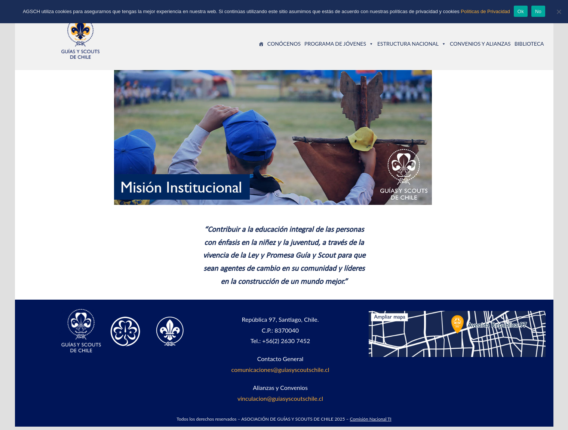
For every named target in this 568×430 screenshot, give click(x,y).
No (538, 11)
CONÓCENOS (284, 45)
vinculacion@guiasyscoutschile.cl (280, 401)
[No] (558, 11)
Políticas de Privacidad (485, 11)
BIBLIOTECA (529, 45)
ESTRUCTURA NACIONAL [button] (411, 45)
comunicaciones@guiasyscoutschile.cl (280, 372)
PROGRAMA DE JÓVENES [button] (339, 45)
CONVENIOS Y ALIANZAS (480, 45)
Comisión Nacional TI (371, 422)
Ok (521, 11)
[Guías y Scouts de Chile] (261, 45)
